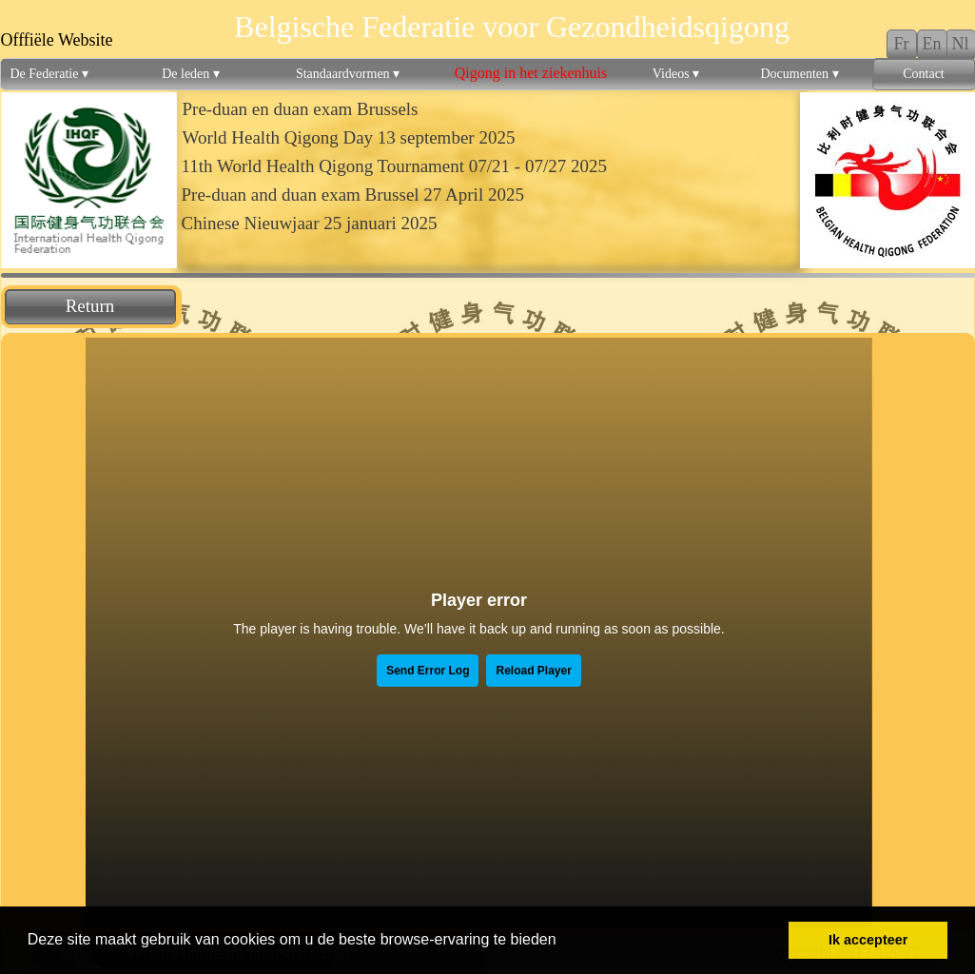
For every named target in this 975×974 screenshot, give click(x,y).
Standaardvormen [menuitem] (348, 74)
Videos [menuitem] (676, 74)
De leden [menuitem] (191, 74)
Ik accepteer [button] (868, 939)
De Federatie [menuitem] (49, 74)
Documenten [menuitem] (799, 74)
